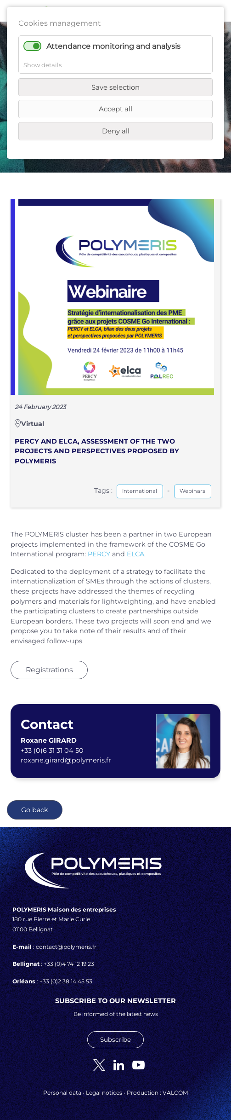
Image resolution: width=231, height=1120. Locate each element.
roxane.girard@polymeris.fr (66, 760)
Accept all (115, 108)
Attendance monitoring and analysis (113, 46)
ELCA (135, 554)
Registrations (49, 669)
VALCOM (175, 1092)
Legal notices (104, 1092)
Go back (34, 810)
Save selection (115, 87)
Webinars (192, 491)
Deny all (116, 131)
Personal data (62, 1092)
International (139, 491)
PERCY (99, 554)
